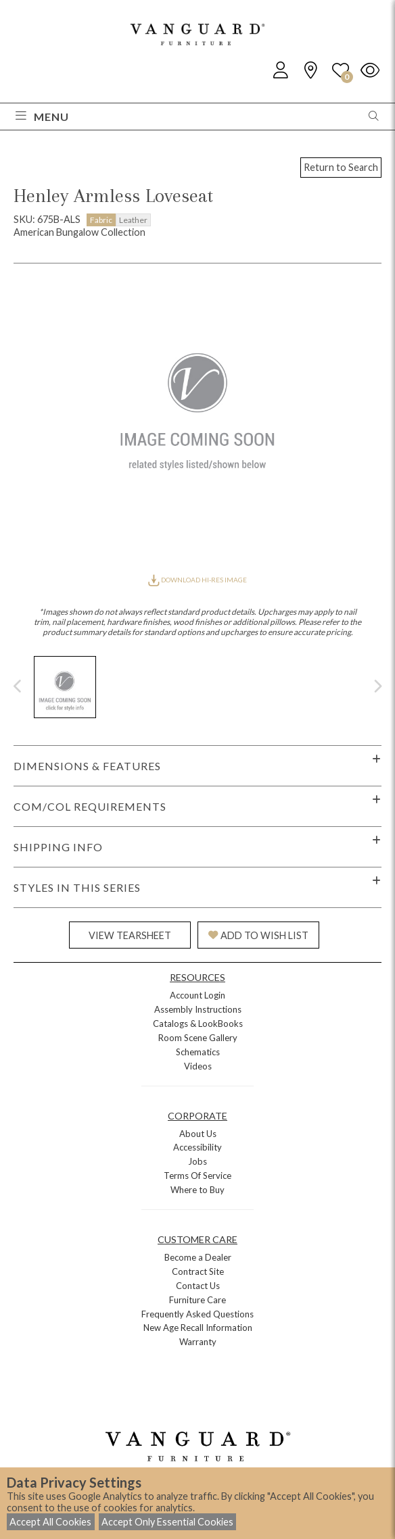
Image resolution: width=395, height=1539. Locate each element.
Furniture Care (197, 1299)
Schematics (198, 1051)
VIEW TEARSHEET (130, 935)
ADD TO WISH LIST (258, 935)
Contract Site (198, 1271)
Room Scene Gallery (197, 1037)
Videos (198, 1066)
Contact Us (198, 1285)
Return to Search (341, 167)
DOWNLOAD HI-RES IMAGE (197, 580)
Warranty (197, 1341)
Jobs (197, 1161)
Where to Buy (197, 1189)
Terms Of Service (197, 1175)
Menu (42, 116)
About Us (197, 1133)
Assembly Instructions (197, 1009)
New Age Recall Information (197, 1327)
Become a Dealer (197, 1257)
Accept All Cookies (50, 1522)
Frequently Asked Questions (197, 1314)
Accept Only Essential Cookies (167, 1522)
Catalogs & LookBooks (198, 1023)
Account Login (197, 995)
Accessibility (197, 1147)
